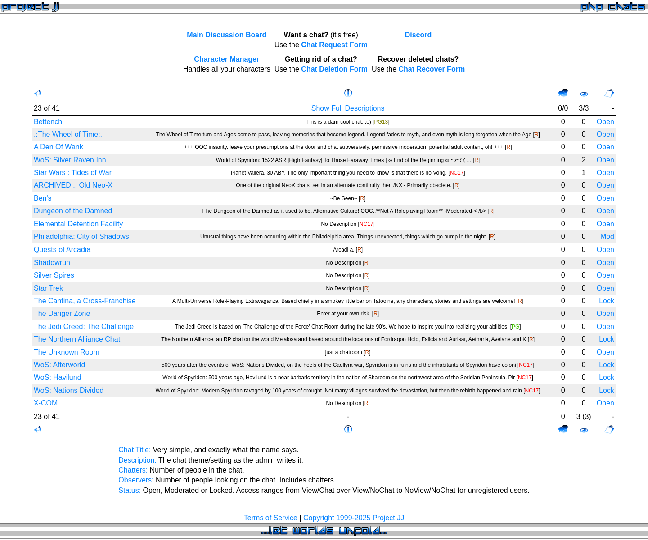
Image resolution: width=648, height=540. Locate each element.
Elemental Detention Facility (78, 224)
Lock (606, 301)
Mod (607, 236)
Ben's (43, 198)
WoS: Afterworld (59, 365)
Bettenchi (49, 122)
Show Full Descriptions (348, 108)
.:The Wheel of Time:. (68, 134)
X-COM (46, 403)
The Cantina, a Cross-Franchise (85, 301)
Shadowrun (52, 262)
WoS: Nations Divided (69, 390)
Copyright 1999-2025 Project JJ (353, 518)
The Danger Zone (62, 313)
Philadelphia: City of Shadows (81, 236)
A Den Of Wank (58, 147)
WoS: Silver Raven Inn (70, 160)
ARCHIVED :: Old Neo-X (73, 185)
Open (605, 122)
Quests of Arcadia (62, 249)
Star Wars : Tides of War (73, 172)
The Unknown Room (66, 352)
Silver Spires (54, 275)
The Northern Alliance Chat (77, 339)
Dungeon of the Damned (73, 211)
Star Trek (48, 288)
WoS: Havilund (57, 377)
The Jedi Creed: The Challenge (84, 326)
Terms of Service (270, 518)
